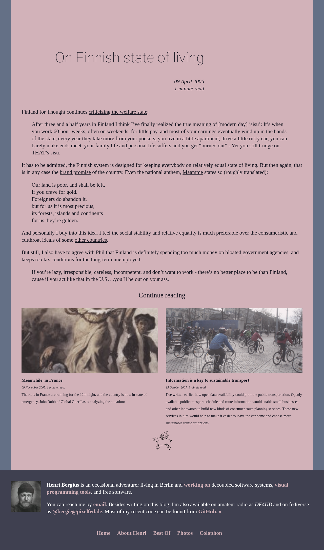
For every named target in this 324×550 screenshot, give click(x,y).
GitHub (207, 511)
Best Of (161, 533)
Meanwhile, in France (42, 380)
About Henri (132, 533)
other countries (91, 240)
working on (197, 485)
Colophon (210, 533)
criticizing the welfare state (118, 112)
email (99, 504)
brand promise (75, 172)
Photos (185, 533)
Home (104, 533)
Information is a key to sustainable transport (207, 380)
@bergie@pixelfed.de (77, 511)
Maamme (193, 172)
